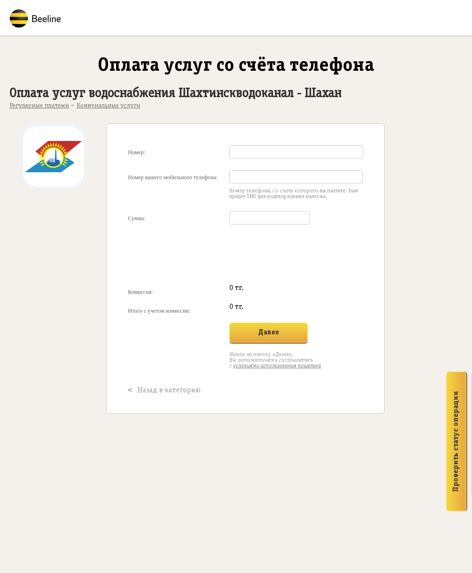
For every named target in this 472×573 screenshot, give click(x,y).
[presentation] (242, 254)
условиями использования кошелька (277, 365)
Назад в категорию (169, 390)
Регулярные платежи (39, 106)
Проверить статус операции (456, 441)
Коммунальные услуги (108, 106)
